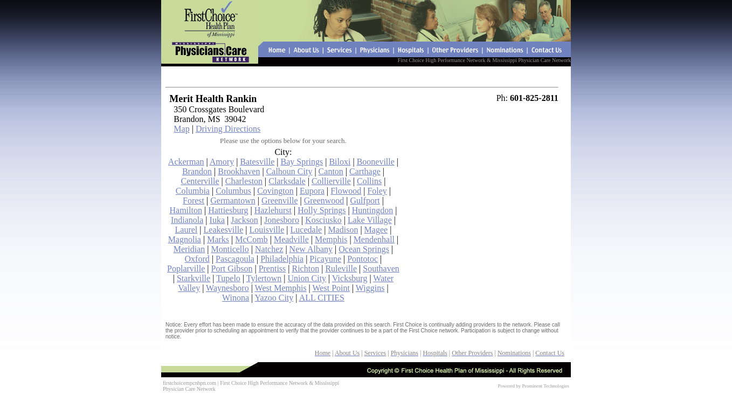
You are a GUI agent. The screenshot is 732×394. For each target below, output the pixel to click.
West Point (331, 288)
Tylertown (264, 278)
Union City (307, 278)
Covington (275, 190)
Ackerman (186, 161)
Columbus (233, 190)
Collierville (331, 181)
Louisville (266, 229)
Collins (369, 181)
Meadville (291, 239)
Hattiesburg (228, 210)
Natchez (269, 249)
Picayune (325, 258)
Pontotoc (362, 258)
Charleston (244, 181)
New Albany (311, 249)
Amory (222, 161)
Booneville (376, 161)
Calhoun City (289, 171)
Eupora (312, 190)
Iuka (217, 220)
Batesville (257, 161)
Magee (376, 229)
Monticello (230, 249)
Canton (331, 171)
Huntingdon (372, 210)
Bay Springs (302, 161)
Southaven (381, 268)
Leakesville (224, 229)
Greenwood (324, 200)
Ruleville (341, 268)
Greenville (279, 200)
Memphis (331, 239)
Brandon (197, 171)
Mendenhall (374, 239)
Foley (376, 190)
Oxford (197, 258)
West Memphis (281, 288)
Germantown (232, 200)
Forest (193, 200)
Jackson (244, 220)
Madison (343, 229)
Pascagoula (235, 258)
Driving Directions (228, 128)
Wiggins (370, 288)
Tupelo (228, 278)
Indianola (187, 220)
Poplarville (186, 268)
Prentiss (272, 268)
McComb (251, 239)
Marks (218, 239)
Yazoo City (274, 297)
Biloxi (339, 161)
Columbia (193, 190)
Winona (235, 297)
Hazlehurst (273, 210)
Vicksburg (349, 278)
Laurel (186, 229)
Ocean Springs (364, 249)
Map (181, 128)
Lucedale (306, 229)
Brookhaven (239, 171)
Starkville (193, 278)
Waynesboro (227, 288)
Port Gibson (232, 268)
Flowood (345, 190)
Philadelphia (281, 258)
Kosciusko (323, 220)
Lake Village (370, 220)
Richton (306, 268)
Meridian (189, 249)
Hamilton (185, 210)
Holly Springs (322, 210)
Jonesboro (281, 220)
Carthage (365, 171)
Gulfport (365, 200)
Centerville (200, 181)
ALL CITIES (321, 297)
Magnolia (184, 239)
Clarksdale (286, 181)
